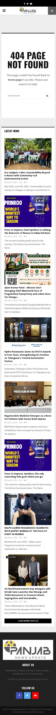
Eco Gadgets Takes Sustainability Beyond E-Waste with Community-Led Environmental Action (27, 176)
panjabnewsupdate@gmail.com (34, 679)
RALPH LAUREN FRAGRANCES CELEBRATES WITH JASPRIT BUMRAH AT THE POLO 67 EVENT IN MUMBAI (26, 531)
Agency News (11, 141)
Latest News (11, 131)
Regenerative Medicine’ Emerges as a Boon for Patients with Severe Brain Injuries (27, 417)
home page (15, 79)
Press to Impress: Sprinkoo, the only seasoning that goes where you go (24, 475)
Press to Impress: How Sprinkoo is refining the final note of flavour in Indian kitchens (27, 231)
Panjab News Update (35, 712)
